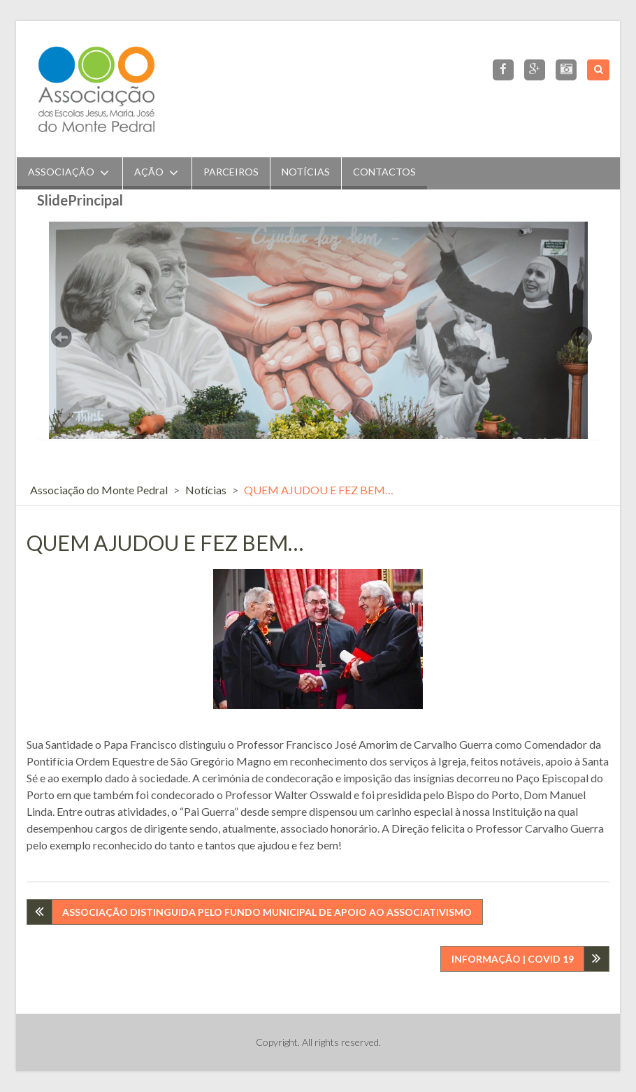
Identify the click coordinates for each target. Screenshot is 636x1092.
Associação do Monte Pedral (99, 489)
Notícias (306, 172)
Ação (149, 172)
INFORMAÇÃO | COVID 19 (512, 959)
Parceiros (231, 172)
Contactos (384, 172)
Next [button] (581, 336)
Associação (61, 172)
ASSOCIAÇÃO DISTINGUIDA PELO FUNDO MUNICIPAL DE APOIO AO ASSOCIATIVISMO (267, 912)
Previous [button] (61, 336)
